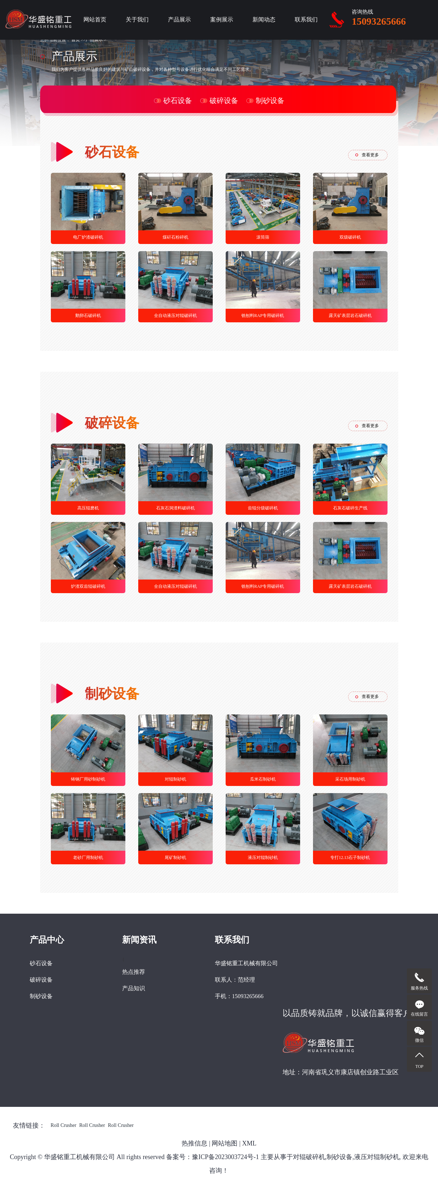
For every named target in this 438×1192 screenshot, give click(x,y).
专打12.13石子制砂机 (350, 857)
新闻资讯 (139, 939)
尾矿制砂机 (175, 857)
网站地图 (224, 1143)
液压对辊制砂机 (263, 857)
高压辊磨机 (88, 507)
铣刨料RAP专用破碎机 (262, 315)
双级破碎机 (350, 237)
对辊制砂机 (175, 779)
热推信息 (194, 1143)
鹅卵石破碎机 (88, 315)
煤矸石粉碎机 (175, 237)
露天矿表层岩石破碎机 (350, 315)
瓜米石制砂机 (263, 779)
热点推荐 (133, 972)
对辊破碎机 (309, 1157)
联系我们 (306, 19)
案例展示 (221, 19)
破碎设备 (224, 100)
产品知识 (133, 988)
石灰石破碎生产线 (350, 507)
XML (249, 1143)
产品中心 (47, 939)
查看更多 (370, 154)
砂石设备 (177, 100)
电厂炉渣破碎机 (88, 237)
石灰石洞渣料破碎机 (175, 507)
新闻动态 (263, 19)
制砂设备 (270, 100)
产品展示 (179, 19)
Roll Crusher (63, 1125)
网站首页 (94, 19)
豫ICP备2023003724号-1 (225, 1157)
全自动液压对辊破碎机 (175, 315)
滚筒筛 (262, 237)
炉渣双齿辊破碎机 (88, 586)
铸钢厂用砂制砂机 (88, 779)
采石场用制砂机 (350, 779)
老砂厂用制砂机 (88, 857)
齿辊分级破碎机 (263, 507)
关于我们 (137, 19)
